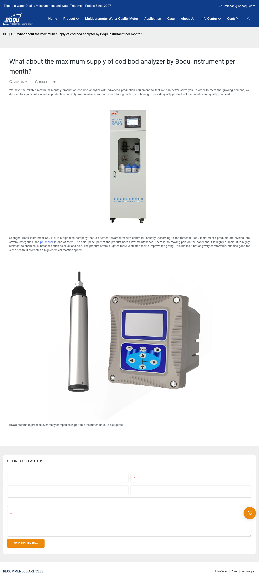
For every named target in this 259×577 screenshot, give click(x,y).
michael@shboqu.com (237, 6)
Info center (221, 571)
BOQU (7, 34)
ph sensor (46, 242)
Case (234, 571)
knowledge (248, 571)
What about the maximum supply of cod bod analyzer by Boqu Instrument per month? (79, 34)
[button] (237, 19)
